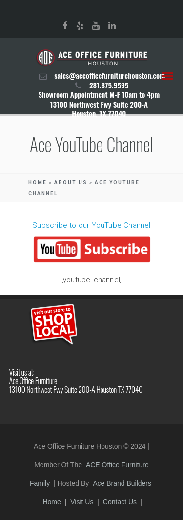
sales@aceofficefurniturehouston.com (109, 75)
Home (37, 182)
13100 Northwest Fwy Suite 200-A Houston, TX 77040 (99, 109)
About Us (70, 182)
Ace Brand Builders (122, 483)
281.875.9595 (109, 85)
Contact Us (120, 502)
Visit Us (81, 502)
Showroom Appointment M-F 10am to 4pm (99, 94)
